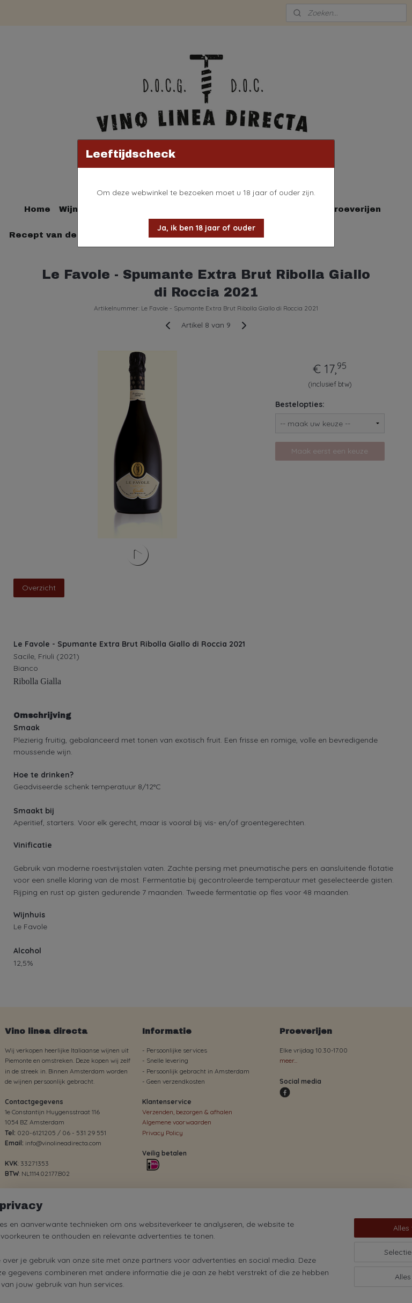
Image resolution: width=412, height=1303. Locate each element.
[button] (206, 228)
